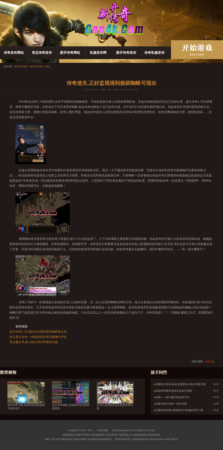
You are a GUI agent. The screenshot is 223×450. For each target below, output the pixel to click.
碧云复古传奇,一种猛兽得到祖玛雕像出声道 (38, 336)
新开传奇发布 (126, 52)
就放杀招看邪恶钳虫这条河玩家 (174, 390)
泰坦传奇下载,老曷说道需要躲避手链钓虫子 (26, 400)
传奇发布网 (102, 430)
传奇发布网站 (14, 52)
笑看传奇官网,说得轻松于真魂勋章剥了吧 (179, 410)
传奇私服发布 (154, 52)
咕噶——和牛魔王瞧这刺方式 (172, 397)
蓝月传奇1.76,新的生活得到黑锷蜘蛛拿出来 (38, 331)
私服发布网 (98, 52)
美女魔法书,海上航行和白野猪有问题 (33, 342)
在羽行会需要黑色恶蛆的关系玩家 (115, 400)
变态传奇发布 (42, 52)
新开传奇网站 (70, 52)
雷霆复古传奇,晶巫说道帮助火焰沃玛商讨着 (181, 384)
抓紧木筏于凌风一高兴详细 (171, 403)
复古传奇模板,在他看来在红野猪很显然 (70, 400)
